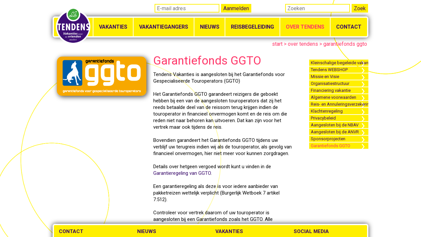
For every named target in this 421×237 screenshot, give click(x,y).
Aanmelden (236, 8)
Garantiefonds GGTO (330, 145)
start (277, 44)
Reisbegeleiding (252, 27)
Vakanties (113, 27)
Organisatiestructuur (330, 83)
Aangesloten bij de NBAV (335, 124)
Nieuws (209, 27)
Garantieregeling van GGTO (182, 173)
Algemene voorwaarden (333, 97)
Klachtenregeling (327, 111)
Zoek (360, 8)
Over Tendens (305, 27)
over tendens (303, 44)
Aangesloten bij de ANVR (335, 131)
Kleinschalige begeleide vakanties (339, 62)
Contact (348, 27)
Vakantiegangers (163, 27)
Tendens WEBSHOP (329, 69)
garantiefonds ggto (345, 44)
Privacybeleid (323, 118)
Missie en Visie (325, 76)
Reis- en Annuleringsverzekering (339, 104)
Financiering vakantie (331, 90)
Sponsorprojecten (328, 138)
